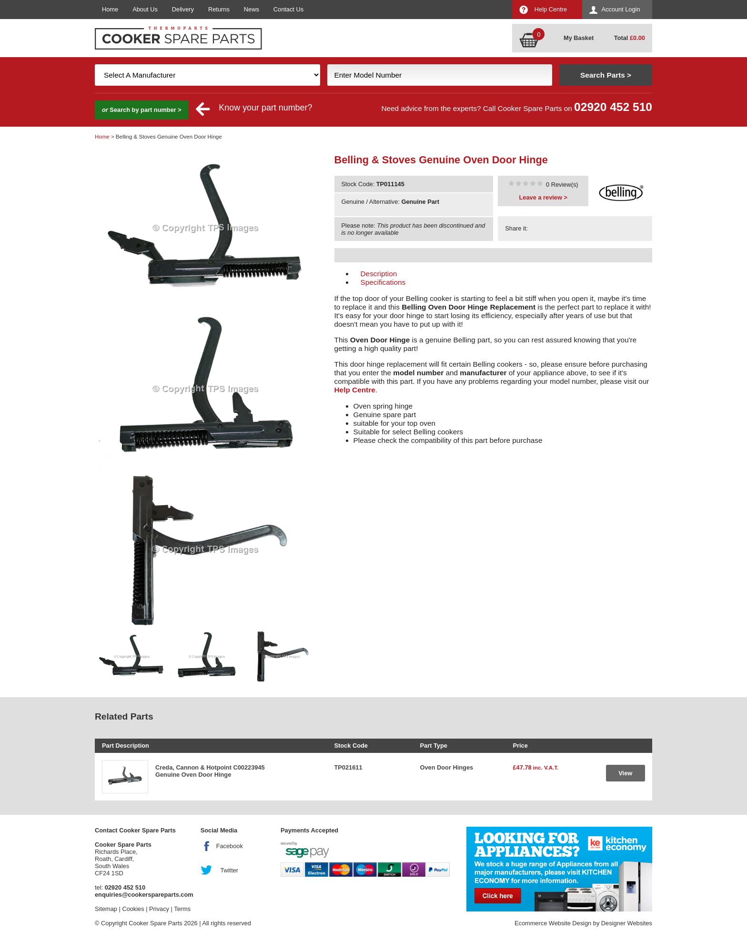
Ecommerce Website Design (553, 923)
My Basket (579, 37)
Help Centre (551, 9)
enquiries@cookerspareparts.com (144, 894)
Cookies (133, 908)
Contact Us (288, 9)
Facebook (229, 846)
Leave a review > (543, 197)
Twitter (229, 870)
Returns (219, 9)
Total (629, 37)
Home (110, 9)
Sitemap (106, 908)
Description (379, 274)
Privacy (159, 908)
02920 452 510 (613, 106)
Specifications (383, 282)
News (251, 9)
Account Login (620, 9)
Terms (182, 908)
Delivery (183, 9)
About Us (145, 9)
